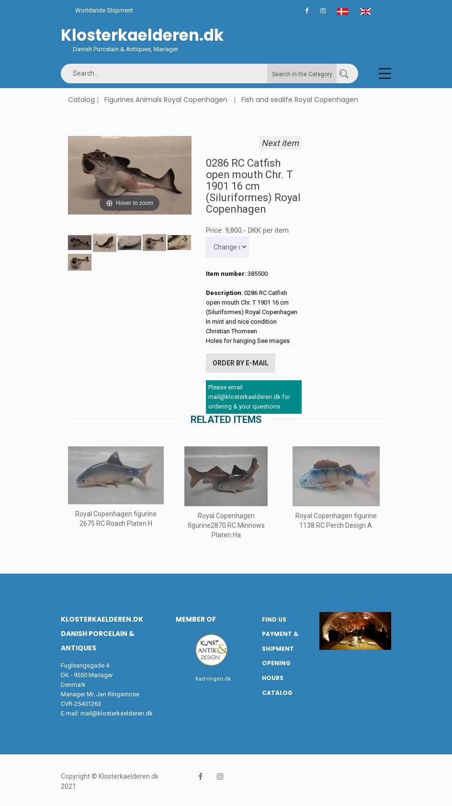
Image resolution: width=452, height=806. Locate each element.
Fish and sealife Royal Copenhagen (299, 99)
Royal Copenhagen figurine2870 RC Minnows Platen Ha (226, 524)
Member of (196, 619)
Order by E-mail (241, 363)
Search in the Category (302, 74)
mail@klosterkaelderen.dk (116, 712)
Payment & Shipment (280, 641)
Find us (274, 619)
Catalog (81, 99)
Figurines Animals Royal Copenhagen (165, 99)
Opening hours (276, 670)
